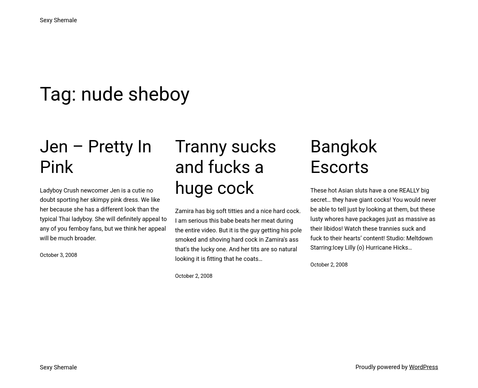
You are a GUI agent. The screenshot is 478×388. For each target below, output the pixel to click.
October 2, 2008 (194, 276)
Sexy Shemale (58, 20)
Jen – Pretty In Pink (96, 156)
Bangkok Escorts (343, 156)
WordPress (423, 366)
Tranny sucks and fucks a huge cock (226, 167)
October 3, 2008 (58, 255)
